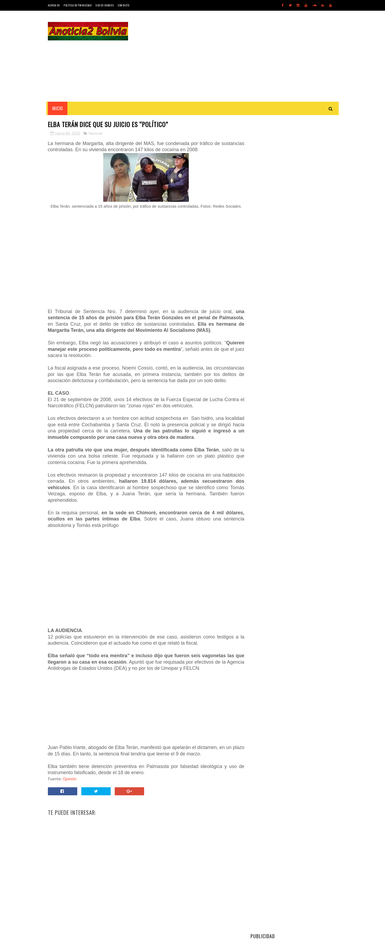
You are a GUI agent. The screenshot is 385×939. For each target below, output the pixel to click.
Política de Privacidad (77, 5)
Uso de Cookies (104, 5)
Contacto (123, 5)
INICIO (57, 108)
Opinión (69, 785)
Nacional (95, 133)
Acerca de (54, 5)
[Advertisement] (240, 56)
